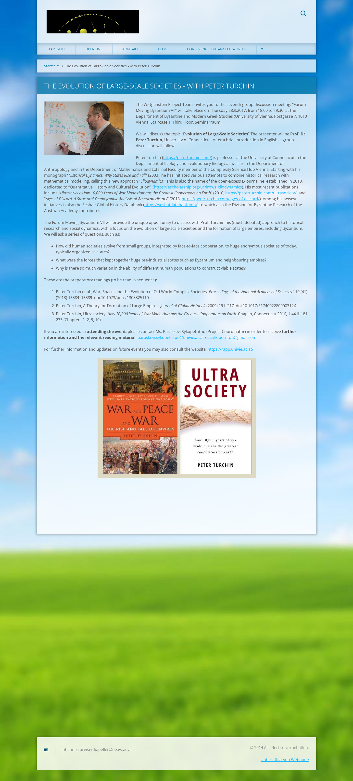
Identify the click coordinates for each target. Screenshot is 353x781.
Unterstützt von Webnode (285, 759)
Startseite (56, 49)
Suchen (303, 14)
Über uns (94, 49)
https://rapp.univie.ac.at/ (230, 349)
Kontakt (130, 49)
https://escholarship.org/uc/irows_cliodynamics (198, 187)
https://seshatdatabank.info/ (170, 204)
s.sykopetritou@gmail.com (231, 337)
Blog (162, 49)
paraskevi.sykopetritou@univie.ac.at (171, 337)
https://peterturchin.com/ (187, 157)
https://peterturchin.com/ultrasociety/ (260, 193)
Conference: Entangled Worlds (217, 49)
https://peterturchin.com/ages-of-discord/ (221, 199)
